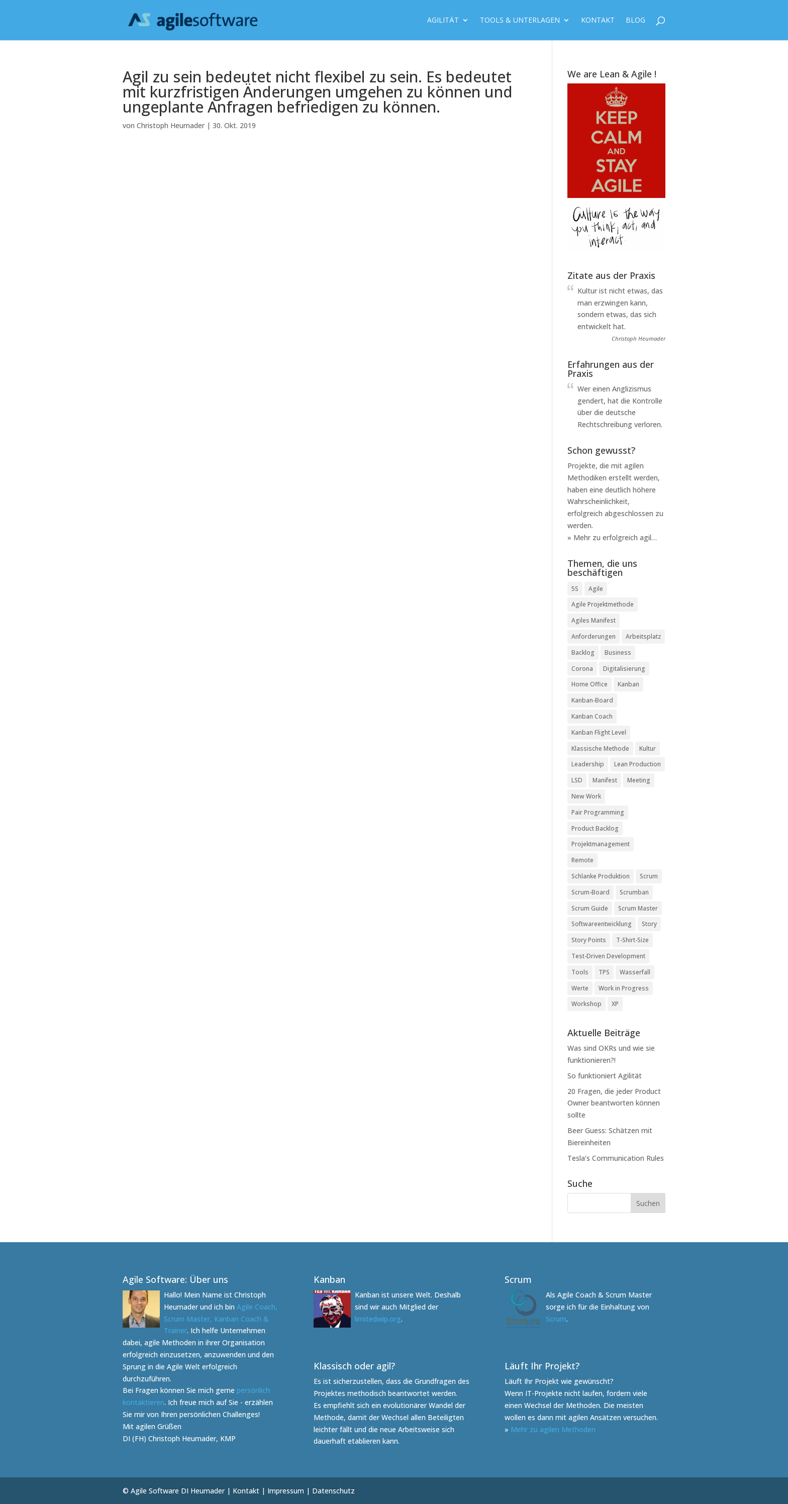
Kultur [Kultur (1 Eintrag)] (647, 748)
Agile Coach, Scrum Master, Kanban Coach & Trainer (220, 1319)
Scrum (556, 1319)
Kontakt (598, 21)
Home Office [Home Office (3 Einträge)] (589, 684)
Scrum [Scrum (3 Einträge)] (649, 876)
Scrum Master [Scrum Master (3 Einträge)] (638, 908)
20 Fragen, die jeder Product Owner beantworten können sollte (614, 1103)
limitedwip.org (378, 1319)
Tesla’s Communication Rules (615, 1158)
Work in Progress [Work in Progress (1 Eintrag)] (624, 988)
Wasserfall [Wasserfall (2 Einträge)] (635, 972)
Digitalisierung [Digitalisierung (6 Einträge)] (624, 668)
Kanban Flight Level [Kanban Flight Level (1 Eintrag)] (598, 732)
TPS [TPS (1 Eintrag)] (604, 972)
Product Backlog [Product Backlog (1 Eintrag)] (595, 828)
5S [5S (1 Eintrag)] (574, 588)
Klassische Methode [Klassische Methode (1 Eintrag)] (600, 748)
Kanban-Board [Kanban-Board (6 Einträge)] (592, 700)
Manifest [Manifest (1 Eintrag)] (605, 780)
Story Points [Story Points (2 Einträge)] (588, 940)
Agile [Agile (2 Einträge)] (595, 588)
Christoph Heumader (171, 125)
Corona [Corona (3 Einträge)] (582, 668)
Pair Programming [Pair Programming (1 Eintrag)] (597, 812)
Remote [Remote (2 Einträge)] (582, 860)
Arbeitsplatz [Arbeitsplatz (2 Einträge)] (643, 636)
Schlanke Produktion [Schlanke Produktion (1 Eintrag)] (600, 876)
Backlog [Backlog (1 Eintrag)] (583, 652)
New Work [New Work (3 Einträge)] (586, 796)
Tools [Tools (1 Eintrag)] (579, 972)
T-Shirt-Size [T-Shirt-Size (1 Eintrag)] (632, 940)
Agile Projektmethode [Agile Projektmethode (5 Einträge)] (602, 604)
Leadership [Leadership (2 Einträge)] (587, 764)
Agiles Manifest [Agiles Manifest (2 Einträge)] (593, 620)
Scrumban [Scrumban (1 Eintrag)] (634, 892)
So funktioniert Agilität (604, 1075)
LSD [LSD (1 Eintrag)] (576, 780)
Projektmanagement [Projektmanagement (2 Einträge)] (600, 844)
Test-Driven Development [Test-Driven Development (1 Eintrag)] (608, 956)
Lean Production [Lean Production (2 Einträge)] (637, 764)
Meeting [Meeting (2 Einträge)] (638, 780)
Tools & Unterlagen (520, 21)
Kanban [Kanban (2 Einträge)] (628, 684)
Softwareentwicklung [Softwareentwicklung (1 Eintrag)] (601, 924)
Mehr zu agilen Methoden (553, 1429)
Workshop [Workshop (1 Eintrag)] (586, 1003)
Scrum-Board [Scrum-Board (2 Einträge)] (590, 892)
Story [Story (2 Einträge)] (649, 924)
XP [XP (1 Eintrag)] (615, 1003)
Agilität (443, 21)
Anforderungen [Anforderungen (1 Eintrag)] (593, 636)
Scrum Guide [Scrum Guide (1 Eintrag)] (589, 908)
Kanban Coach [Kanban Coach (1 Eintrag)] (592, 716)
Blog (635, 21)
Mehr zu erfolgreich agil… (615, 537)
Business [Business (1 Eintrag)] (618, 652)
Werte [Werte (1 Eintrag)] (579, 988)
